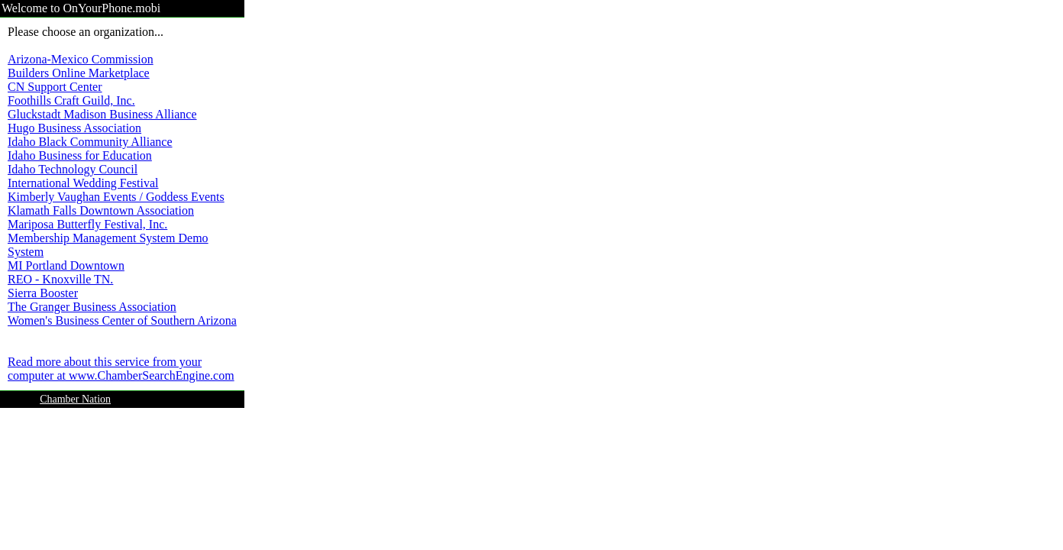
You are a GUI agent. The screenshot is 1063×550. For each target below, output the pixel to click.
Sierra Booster (43, 292)
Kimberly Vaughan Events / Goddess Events (116, 196)
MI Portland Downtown (66, 265)
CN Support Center (55, 86)
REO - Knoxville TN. (60, 279)
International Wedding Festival (83, 182)
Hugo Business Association (74, 127)
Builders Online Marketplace (79, 72)
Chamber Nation (75, 399)
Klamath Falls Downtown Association (101, 210)
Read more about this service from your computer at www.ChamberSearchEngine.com (121, 368)
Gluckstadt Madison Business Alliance (102, 114)
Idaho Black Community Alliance (90, 141)
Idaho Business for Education (80, 155)
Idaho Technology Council (72, 169)
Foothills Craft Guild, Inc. (71, 100)
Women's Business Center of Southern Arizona (122, 320)
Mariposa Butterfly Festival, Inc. (87, 224)
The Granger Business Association (92, 306)
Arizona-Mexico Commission (80, 59)
